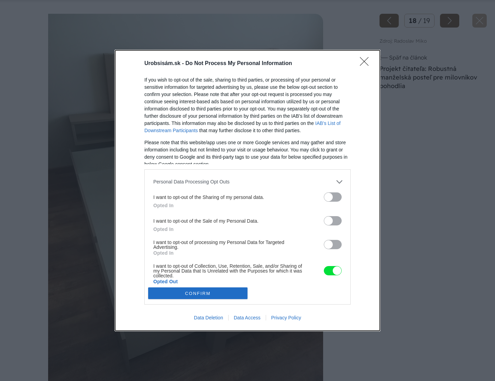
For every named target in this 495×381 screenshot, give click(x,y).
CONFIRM (198, 293)
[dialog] (247, 190)
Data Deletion (208, 317)
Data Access (247, 317)
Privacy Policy (286, 317)
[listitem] (247, 182)
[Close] (366, 63)
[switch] (333, 197)
